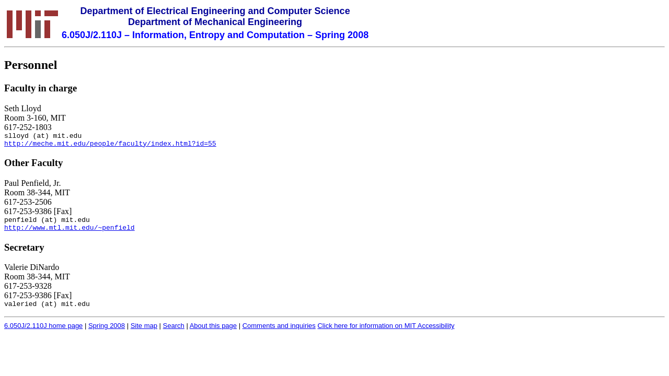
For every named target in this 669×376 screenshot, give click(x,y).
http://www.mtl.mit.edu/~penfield (69, 233)
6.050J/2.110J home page (43, 333)
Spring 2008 (106, 333)
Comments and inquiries (279, 333)
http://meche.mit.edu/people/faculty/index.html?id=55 (110, 146)
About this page (213, 333)
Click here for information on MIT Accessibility (385, 333)
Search (173, 333)
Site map (144, 333)
